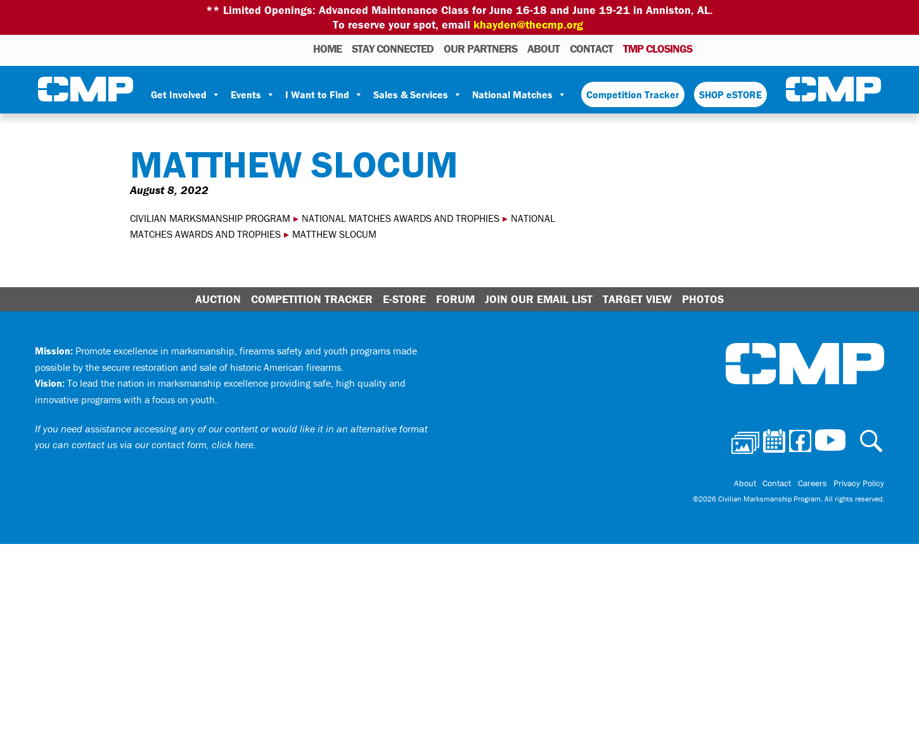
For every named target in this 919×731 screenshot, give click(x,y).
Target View (637, 299)
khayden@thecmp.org (528, 24)
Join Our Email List (539, 299)
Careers (812, 483)
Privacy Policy (858, 483)
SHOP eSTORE (730, 94)
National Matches (519, 94)
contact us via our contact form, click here (163, 444)
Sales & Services (417, 94)
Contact (591, 48)
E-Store (404, 299)
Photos (707, 48)
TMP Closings (657, 48)
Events (253, 94)
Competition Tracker (632, 94)
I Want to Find (324, 94)
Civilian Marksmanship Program (85, 89)
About (543, 48)
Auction (218, 299)
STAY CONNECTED (393, 48)
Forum (455, 299)
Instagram (761, 48)
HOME (327, 48)
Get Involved (186, 94)
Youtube (779, 48)
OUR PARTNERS (480, 48)
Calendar (727, 48)
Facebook (744, 48)
